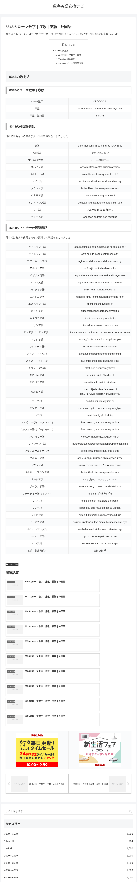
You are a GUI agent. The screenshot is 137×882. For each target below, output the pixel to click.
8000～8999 (12, 565)
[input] (68, 738)
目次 (64, 44)
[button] (130, 738)
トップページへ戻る (57, 873)
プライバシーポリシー (78, 873)
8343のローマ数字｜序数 (69, 55)
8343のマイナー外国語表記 (70, 64)
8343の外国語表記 (66, 59)
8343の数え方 (61, 50)
